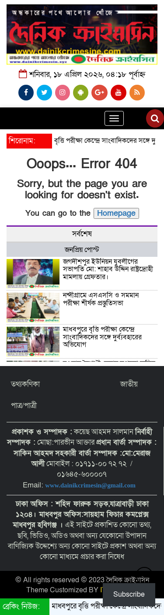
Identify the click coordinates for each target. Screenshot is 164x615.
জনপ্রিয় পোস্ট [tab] (82, 250)
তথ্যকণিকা (25, 384)
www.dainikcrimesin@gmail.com (91, 485)
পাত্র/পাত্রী (24, 406)
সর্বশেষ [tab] (82, 234)
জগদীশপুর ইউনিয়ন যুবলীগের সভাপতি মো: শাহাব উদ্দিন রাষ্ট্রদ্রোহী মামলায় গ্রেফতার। (108, 269)
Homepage (116, 213)
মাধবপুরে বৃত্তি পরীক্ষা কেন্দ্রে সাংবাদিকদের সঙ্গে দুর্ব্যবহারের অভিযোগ (102, 337)
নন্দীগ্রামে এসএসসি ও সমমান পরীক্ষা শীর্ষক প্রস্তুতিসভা (101, 299)
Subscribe (129, 594)
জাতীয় (129, 384)
